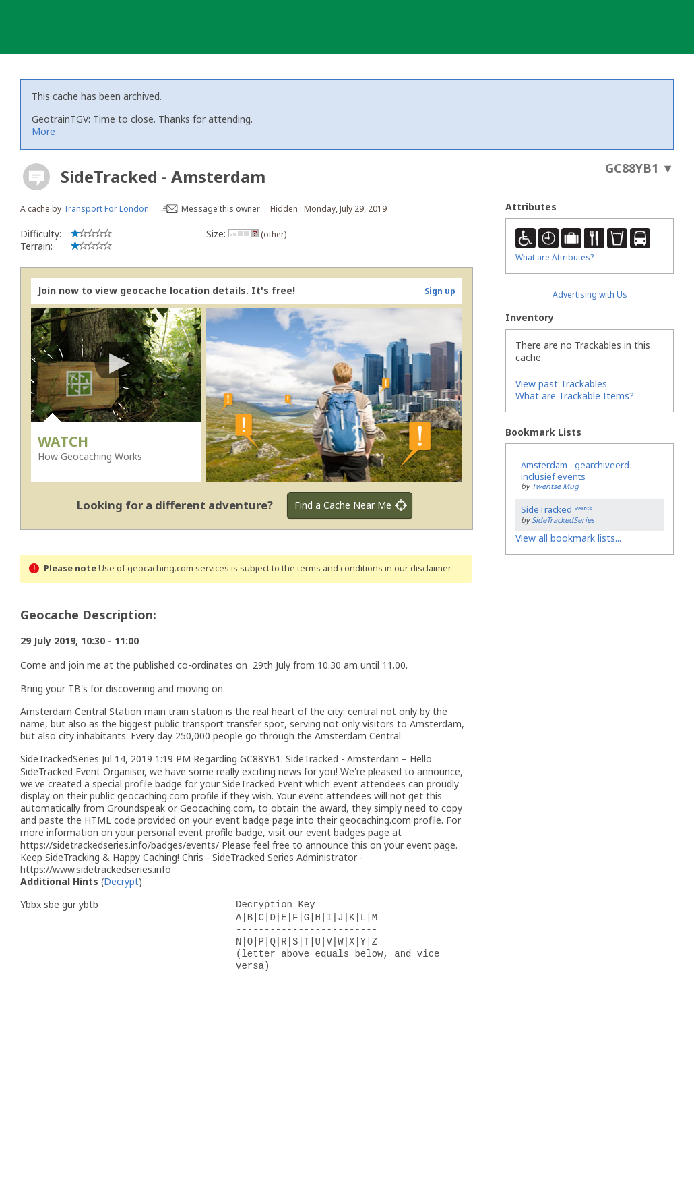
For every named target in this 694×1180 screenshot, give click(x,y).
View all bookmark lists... (568, 538)
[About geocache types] (36, 177)
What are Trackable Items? (574, 395)
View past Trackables (561, 383)
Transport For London (106, 209)
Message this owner (220, 209)
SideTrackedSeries (563, 520)
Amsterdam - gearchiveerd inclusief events (575, 470)
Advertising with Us (590, 294)
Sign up (439, 291)
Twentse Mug (555, 486)
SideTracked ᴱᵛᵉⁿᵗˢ (556, 509)
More (43, 131)
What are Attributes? (554, 257)
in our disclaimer (417, 568)
